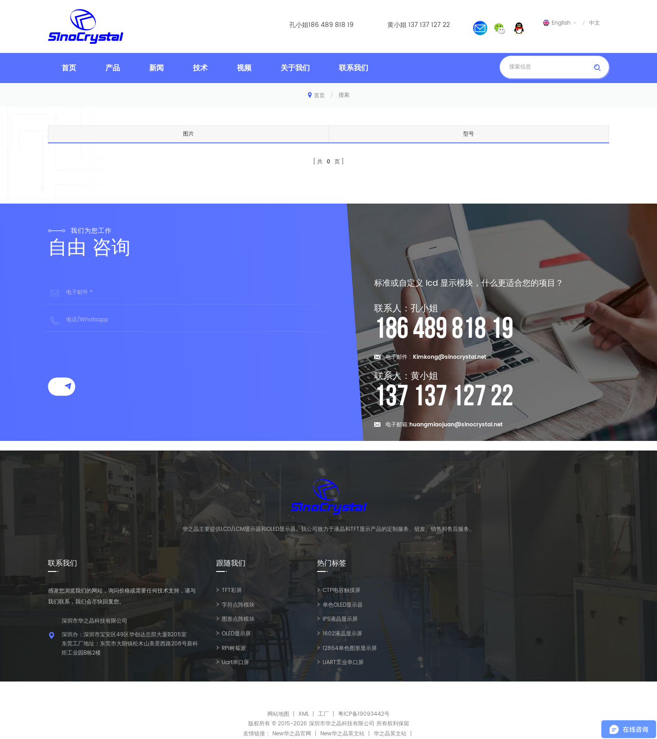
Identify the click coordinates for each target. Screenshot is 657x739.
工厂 (323, 714)
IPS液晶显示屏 (340, 619)
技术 (200, 68)
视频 (244, 68)
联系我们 (353, 68)
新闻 (156, 68)
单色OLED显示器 (343, 605)
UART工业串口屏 (343, 662)
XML (303, 714)
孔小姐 (298, 25)
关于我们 (295, 68)
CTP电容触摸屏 (341, 590)
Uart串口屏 (235, 662)
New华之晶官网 (291, 733)
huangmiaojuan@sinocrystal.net (456, 424)
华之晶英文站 (390, 733)
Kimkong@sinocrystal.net (449, 357)
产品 (112, 68)
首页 (69, 68)
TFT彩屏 (232, 590)
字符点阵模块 (238, 605)
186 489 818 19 (331, 25)
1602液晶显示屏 (342, 633)
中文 (594, 23)
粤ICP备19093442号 (364, 714)
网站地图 (278, 714)
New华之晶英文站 (342, 733)
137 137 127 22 (429, 25)
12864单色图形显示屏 (350, 648)
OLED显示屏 (236, 633)
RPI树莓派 (234, 648)
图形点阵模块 (238, 619)
